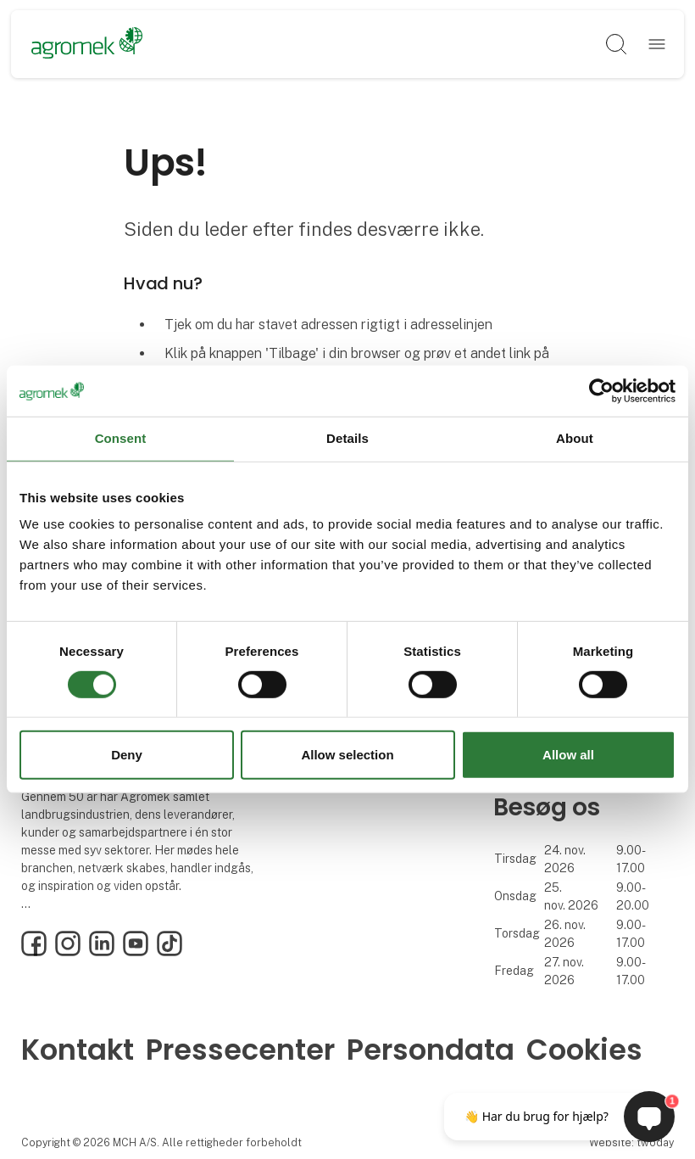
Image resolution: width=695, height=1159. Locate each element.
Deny (126, 754)
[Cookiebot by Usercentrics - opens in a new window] (601, 391)
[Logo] (86, 44)
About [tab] (574, 438)
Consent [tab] (121, 438)
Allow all (568, 754)
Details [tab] (347, 438)
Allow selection (347, 754)
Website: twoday (631, 1142)
